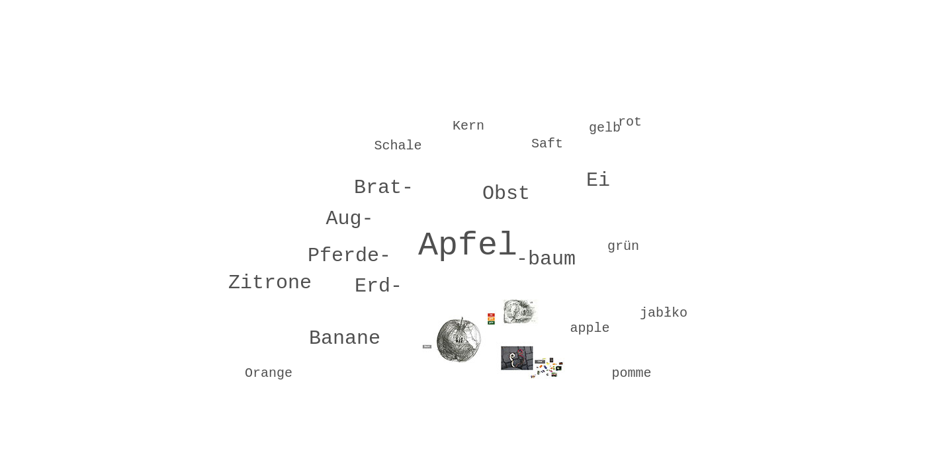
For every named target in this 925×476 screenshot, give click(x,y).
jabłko (663, 313)
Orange (268, 373)
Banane (344, 338)
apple (589, 328)
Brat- (384, 188)
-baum (546, 259)
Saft (547, 143)
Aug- (349, 219)
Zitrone (270, 283)
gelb (605, 128)
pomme (631, 373)
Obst (506, 193)
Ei (598, 180)
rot (630, 122)
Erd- (378, 286)
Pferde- (349, 256)
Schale (397, 145)
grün (623, 246)
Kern (468, 126)
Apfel (467, 245)
